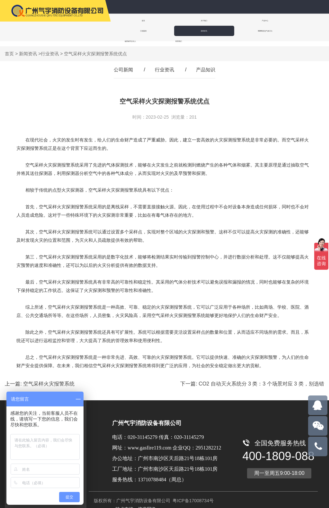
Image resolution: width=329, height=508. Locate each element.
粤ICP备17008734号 (192, 495)
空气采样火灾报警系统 (49, 378)
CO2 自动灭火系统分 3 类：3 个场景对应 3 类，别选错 (261, 378)
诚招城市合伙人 (172, 30)
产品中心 (209, 20)
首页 (131, 20)
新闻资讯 (288, 20)
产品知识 (207, 64)
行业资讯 (50, 48)
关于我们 (170, 20)
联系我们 (212, 30)
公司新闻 (122, 64)
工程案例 (248, 20)
